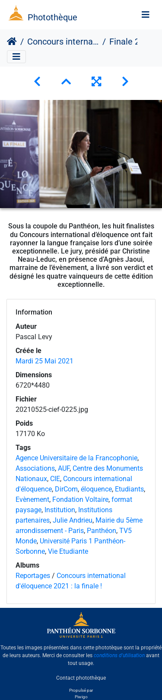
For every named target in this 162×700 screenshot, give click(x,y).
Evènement (32, 499)
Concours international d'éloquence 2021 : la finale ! (63, 41)
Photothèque (52, 17)
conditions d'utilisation (119, 655)
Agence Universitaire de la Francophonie (76, 458)
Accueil (12, 41)
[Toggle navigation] (145, 14)
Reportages (33, 576)
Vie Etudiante (68, 551)
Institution (59, 510)
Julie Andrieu (72, 520)
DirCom (66, 489)
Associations (35, 468)
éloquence (96, 489)
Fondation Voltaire (80, 499)
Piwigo (81, 696)
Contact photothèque (81, 678)
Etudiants (129, 489)
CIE (55, 479)
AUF (64, 468)
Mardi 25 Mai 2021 (44, 361)
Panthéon (101, 531)
